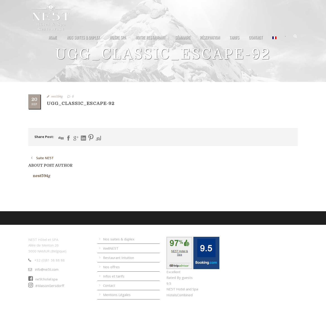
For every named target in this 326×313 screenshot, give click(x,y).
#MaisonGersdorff (46, 285)
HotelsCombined (179, 295)
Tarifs (234, 37)
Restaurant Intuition (118, 257)
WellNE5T (110, 248)
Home (52, 37)
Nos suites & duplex (83, 37)
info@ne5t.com (43, 269)
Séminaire (182, 37)
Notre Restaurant (150, 37)
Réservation (210, 37)
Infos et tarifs (113, 276)
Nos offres (111, 267)
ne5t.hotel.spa (43, 279)
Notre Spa (118, 37)
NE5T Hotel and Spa (182, 289)
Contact (256, 37)
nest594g (57, 96)
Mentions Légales (117, 294)
